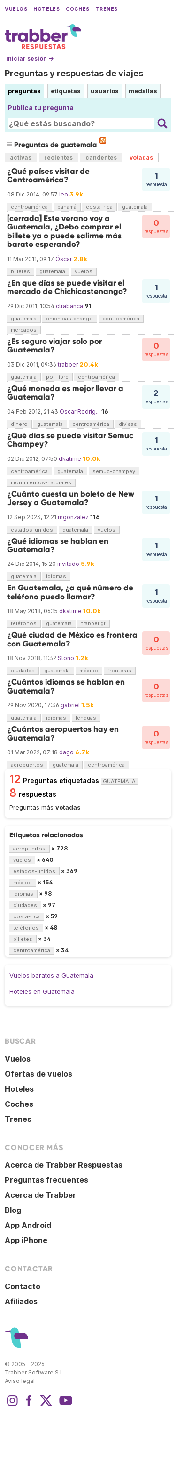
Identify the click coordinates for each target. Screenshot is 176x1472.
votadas (141, 157)
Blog (13, 1210)
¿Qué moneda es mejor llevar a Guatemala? (65, 393)
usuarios (105, 91)
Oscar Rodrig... (80, 411)
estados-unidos (32, 529)
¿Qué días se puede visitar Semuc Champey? (70, 440)
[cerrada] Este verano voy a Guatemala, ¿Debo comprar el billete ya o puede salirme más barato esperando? (64, 231)
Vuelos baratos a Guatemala (51, 975)
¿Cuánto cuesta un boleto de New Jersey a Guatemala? (70, 498)
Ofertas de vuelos (38, 1074)
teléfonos (24, 623)
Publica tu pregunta (41, 108)
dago (66, 752)
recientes (58, 157)
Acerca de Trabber (40, 1195)
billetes (20, 271)
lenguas (86, 717)
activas (20, 157)
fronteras (119, 670)
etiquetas (66, 91)
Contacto (22, 1286)
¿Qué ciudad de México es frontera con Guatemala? (72, 639)
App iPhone (26, 1240)
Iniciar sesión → (30, 58)
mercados (24, 330)
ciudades (23, 670)
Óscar (63, 258)
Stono (66, 658)
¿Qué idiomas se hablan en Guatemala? (57, 545)
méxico (88, 670)
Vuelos (16, 9)
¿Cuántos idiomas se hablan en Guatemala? (66, 686)
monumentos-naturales (41, 482)
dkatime (70, 458)
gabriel (70, 705)
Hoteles (46, 9)
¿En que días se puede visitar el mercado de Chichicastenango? (67, 287)
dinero (19, 424)
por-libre (57, 377)
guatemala (135, 207)
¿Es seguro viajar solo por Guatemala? (54, 345)
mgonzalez (73, 517)
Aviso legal (20, 1380)
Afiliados (21, 1301)
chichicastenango (69, 318)
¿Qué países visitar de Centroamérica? (48, 175)
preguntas (24, 91)
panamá (67, 207)
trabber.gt (93, 623)
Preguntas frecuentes (46, 1180)
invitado (68, 563)
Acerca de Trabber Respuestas (63, 1164)
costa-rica (99, 207)
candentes (101, 157)
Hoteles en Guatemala (42, 991)
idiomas (56, 576)
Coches (77, 9)
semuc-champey (113, 471)
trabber (68, 364)
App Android (28, 1225)
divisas (128, 424)
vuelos (83, 271)
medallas (143, 91)
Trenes (107, 9)
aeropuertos (27, 764)
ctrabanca (69, 306)
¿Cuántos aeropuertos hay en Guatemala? (63, 733)
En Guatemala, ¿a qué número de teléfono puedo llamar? (70, 592)
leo (63, 194)
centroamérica (29, 207)
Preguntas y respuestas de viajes (74, 73)
